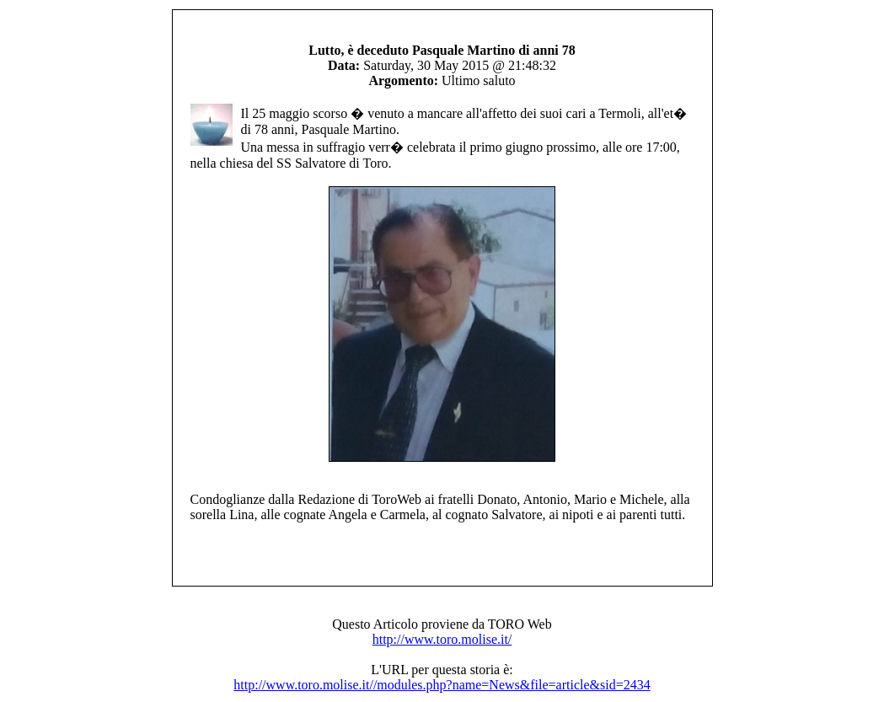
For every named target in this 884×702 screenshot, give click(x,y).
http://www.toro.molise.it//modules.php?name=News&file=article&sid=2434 (441, 685)
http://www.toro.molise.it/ (442, 639)
